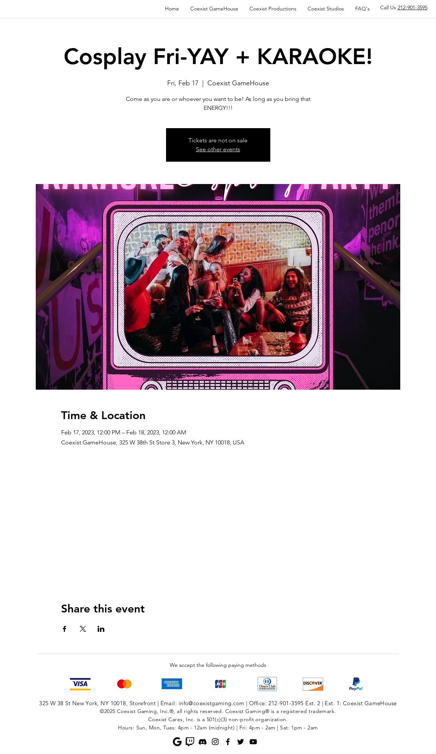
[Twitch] (189, 741)
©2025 (107, 711)
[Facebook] (227, 741)
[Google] (177, 741)
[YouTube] (253, 741)
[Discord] (202, 741)
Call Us (403, 7)
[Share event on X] (82, 629)
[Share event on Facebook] (64, 629)
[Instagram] (215, 741)
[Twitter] (240, 741)
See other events (218, 149)
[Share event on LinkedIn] (101, 629)
